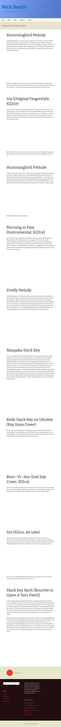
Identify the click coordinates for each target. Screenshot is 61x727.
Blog (15, 20)
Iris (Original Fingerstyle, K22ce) (31, 705)
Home (3, 20)
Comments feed (7, 698)
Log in (4, 693)
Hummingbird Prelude (26, 167)
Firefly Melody (19, 290)
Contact (30, 20)
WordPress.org (6, 701)
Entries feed (6, 696)
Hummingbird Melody (26, 35)
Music (9, 20)
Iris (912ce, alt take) (23, 532)
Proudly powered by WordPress (30, 723)
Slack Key (22, 20)
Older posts (14, 673)
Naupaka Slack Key (23, 350)
